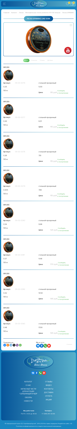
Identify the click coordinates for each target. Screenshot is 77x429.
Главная (6, 13)
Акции (49, 400)
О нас (28, 385)
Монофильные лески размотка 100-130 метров (42, 13)
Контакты (48, 389)
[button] (71, 25)
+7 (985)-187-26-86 (48, 414)
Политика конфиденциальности (26, 426)
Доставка (48, 392)
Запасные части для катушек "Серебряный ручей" (28, 391)
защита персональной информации (49, 426)
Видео (49, 385)
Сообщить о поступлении (62, 92)
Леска (21, 13)
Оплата (48, 396)
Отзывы (48, 382)
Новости (28, 401)
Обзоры (28, 397)
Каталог (14, 13)
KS (71, 423)
